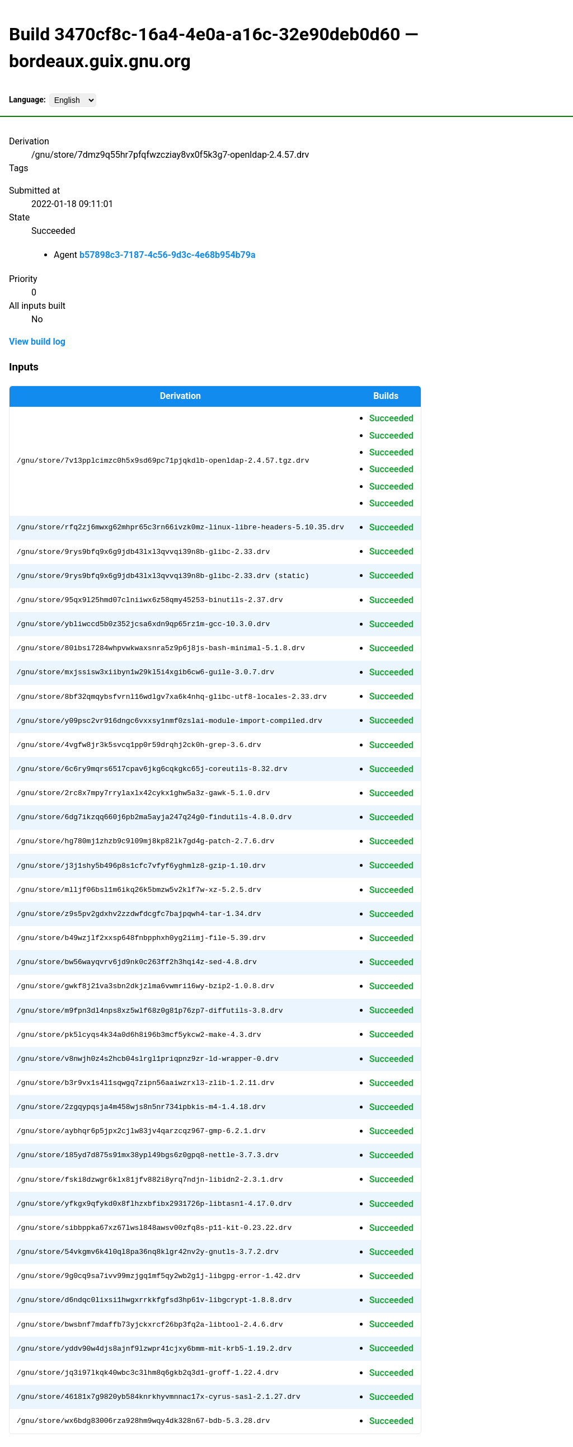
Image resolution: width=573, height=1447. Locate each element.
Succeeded (391, 418)
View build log (37, 341)
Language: (27, 99)
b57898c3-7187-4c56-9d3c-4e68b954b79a (167, 255)
